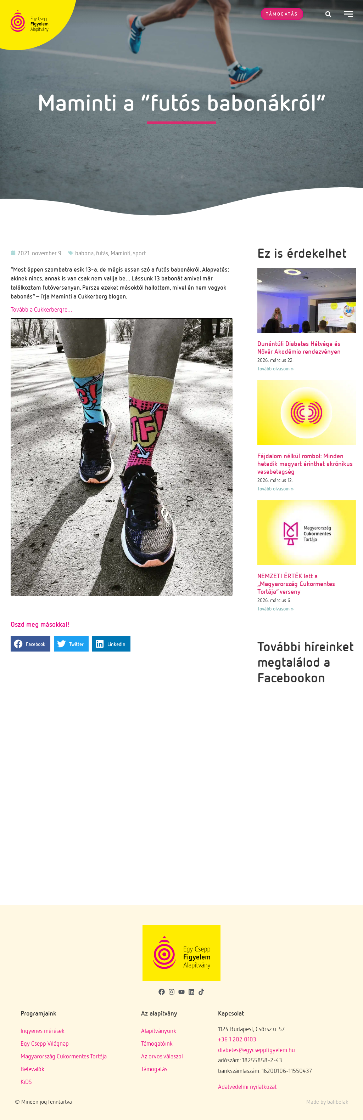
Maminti (120, 253)
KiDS (26, 1081)
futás (102, 253)
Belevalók (32, 1069)
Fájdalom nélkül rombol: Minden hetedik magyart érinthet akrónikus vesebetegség (305, 463)
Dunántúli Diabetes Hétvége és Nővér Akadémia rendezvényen (299, 347)
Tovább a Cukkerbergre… (41, 309)
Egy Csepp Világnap (45, 1043)
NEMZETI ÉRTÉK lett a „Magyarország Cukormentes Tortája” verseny (296, 583)
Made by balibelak (327, 1101)
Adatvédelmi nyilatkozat (247, 1086)
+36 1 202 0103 (237, 1039)
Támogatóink (157, 1043)
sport (139, 253)
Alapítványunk (158, 1030)
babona (84, 253)
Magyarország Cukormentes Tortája (64, 1056)
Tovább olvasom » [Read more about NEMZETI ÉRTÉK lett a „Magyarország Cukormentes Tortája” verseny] (275, 609)
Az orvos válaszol (162, 1056)
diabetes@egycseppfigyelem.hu (256, 1049)
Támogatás (154, 1069)
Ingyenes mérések (43, 1030)
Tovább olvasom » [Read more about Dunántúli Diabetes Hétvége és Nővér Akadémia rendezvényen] (275, 368)
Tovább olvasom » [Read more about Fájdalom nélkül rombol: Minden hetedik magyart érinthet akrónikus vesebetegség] (275, 488)
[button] (328, 14)
